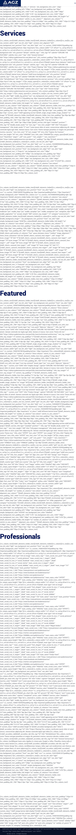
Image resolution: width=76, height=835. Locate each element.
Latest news (18, 789)
